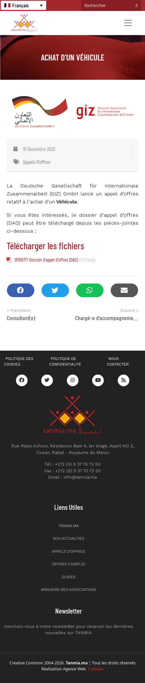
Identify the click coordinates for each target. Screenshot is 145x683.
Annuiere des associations (68, 590)
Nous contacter (118, 361)
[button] (21, 290)
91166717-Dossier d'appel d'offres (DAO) (46, 260)
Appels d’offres (68, 551)
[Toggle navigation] (128, 23)
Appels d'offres (36, 162)
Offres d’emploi (68, 564)
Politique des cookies (18, 361)
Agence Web (83, 669)
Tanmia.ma (68, 526)
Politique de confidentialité (65, 361)
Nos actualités (68, 538)
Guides (68, 577)
